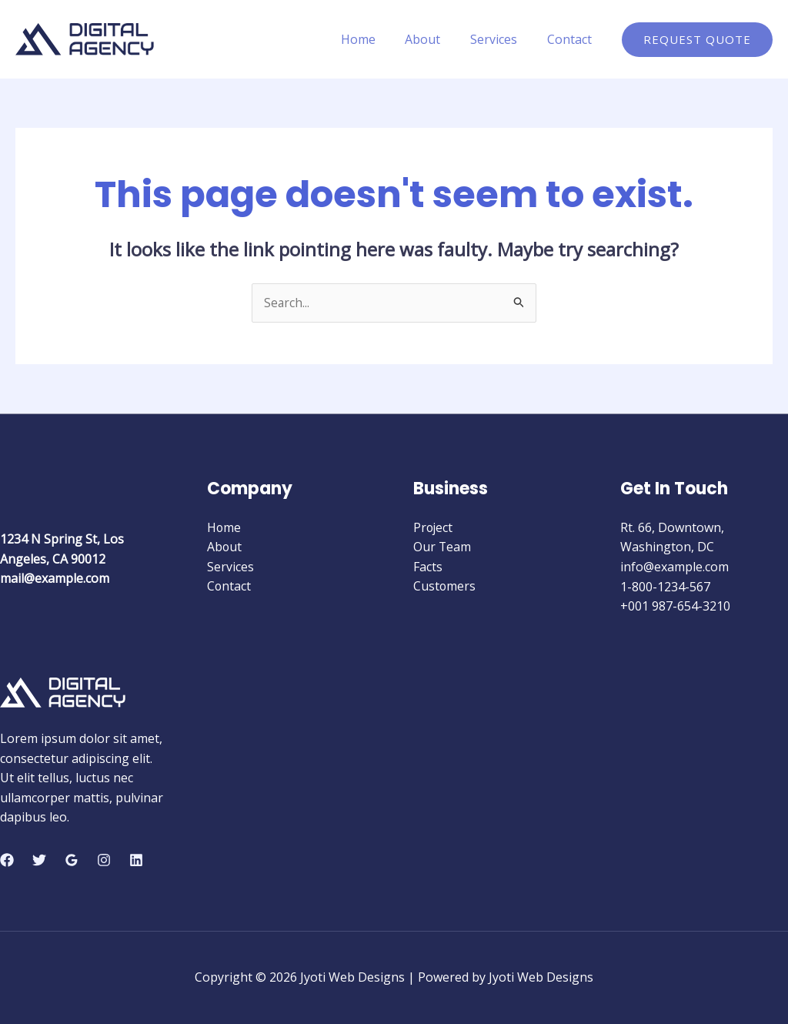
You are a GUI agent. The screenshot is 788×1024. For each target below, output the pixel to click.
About (435, 39)
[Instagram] (104, 860)
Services (501, 39)
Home (376, 39)
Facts (427, 566)
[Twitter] (39, 860)
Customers (444, 586)
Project (433, 527)
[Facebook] (7, 860)
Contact (571, 39)
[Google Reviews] (71, 860)
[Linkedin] (136, 860)
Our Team (442, 547)
